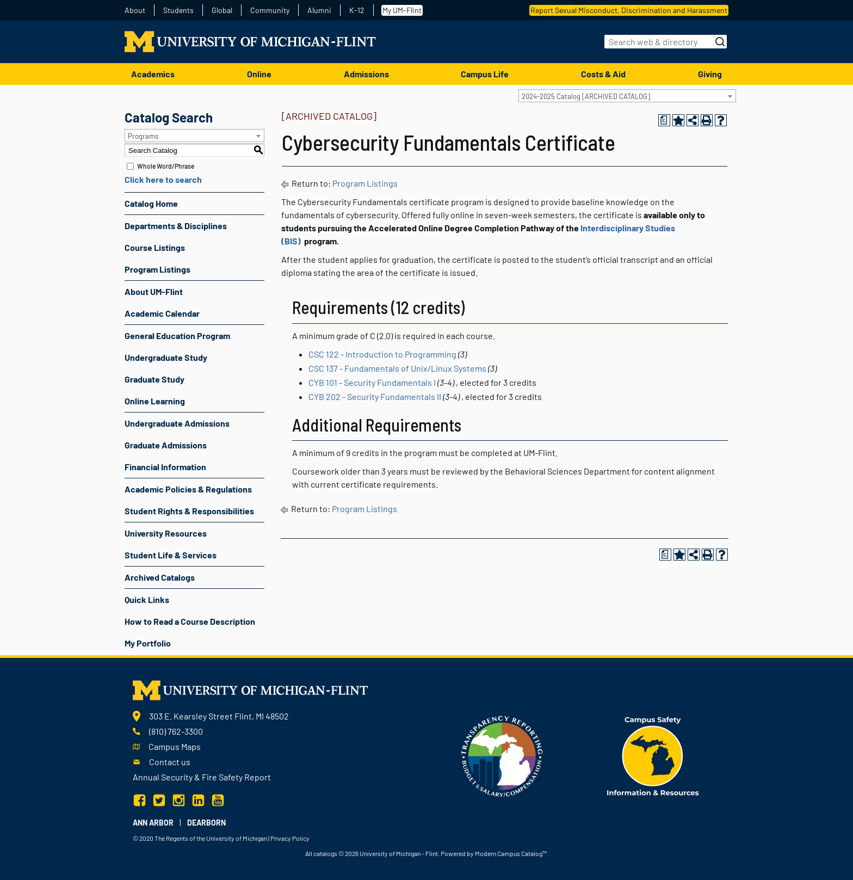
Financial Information (165, 466)
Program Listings (157, 269)
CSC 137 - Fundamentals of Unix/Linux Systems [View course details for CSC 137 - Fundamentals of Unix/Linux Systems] (397, 368)
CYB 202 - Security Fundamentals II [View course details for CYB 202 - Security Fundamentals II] (374, 396)
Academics (153, 74)
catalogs (325, 853)
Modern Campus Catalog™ (511, 853)
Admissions (366, 74)
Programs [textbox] (143, 136)
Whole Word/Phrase (165, 166)
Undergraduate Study (166, 357)
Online (259, 74)
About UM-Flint (154, 291)
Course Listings (155, 247)
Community (269, 10)
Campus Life (485, 74)
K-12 (356, 10)
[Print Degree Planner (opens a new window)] (664, 120)
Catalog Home (151, 203)
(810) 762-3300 (176, 731)
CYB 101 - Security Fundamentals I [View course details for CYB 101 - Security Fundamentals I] (372, 382)
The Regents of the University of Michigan (210, 838)
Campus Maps (175, 746)
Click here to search (163, 179)
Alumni (319, 10)
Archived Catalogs (160, 577)
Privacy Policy (290, 838)
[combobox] (627, 95)
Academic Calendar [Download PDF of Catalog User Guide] (162, 313)
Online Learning (155, 401)
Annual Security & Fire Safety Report (202, 777)
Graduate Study (154, 379)
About (135, 10)
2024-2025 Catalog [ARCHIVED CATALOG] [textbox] (586, 96)
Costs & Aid (603, 74)
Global (222, 10)
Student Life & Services (171, 555)
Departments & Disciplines (176, 225)
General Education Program (177, 335)
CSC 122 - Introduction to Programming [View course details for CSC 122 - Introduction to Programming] (382, 354)
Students (178, 10)
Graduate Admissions (166, 445)
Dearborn (206, 822)
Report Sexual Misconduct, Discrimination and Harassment (628, 10)
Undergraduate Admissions (177, 423)
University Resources (166, 533)
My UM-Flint (402, 10)
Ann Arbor (153, 822)
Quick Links (147, 599)
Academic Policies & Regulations (188, 489)
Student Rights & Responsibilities (189, 511)
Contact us (169, 761)
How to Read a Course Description (190, 621)
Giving (710, 74)
